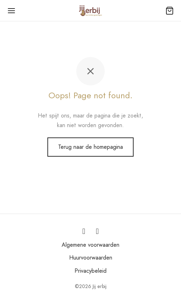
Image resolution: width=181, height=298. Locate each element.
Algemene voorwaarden (90, 245)
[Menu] (11, 10)
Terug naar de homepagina (90, 147)
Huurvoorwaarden (90, 257)
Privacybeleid (90, 271)
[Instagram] (84, 231)
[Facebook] (97, 231)
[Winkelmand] (169, 10)
